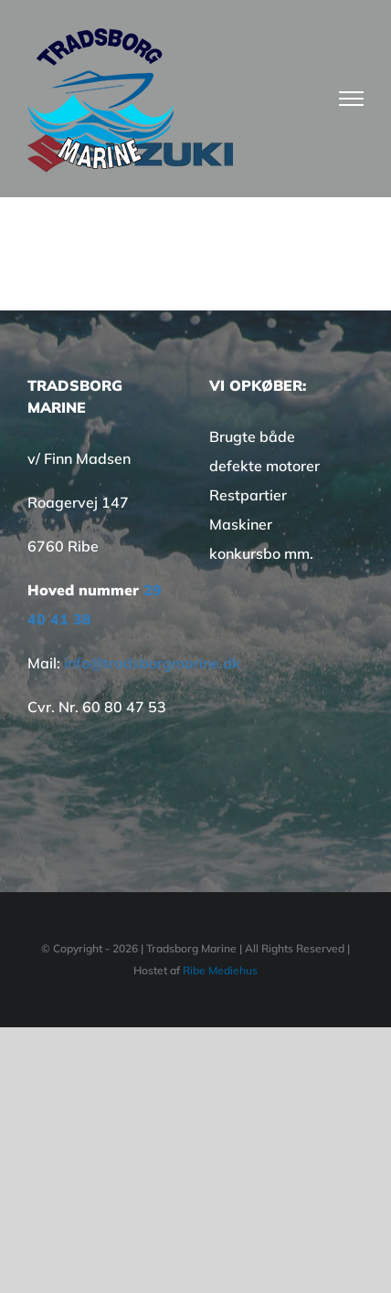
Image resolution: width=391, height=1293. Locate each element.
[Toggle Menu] (352, 98)
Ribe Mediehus (220, 970)
